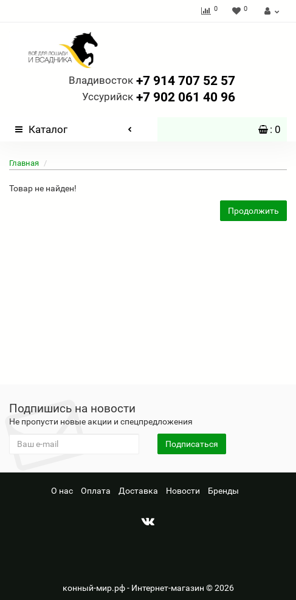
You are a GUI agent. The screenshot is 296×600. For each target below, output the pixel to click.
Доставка (138, 491)
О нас (62, 491)
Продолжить (253, 211)
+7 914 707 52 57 (152, 80)
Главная (24, 163)
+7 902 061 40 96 (158, 97)
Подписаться (191, 444)
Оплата (96, 491)
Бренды (223, 491)
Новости (183, 491)
